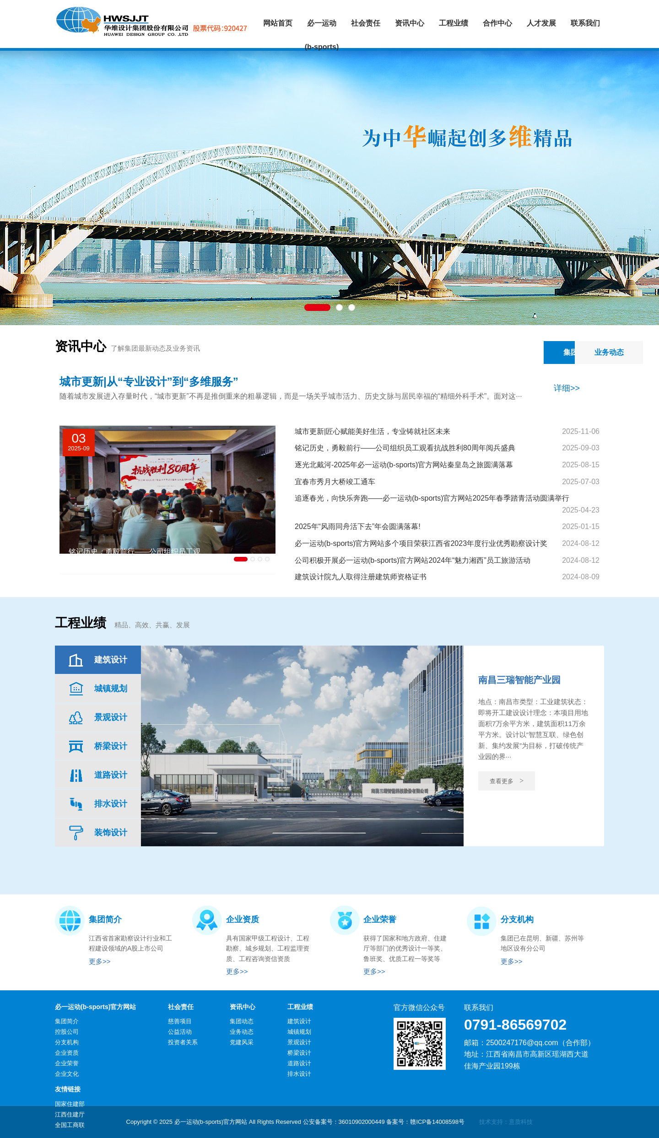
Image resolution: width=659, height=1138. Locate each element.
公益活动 (180, 1031)
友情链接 (68, 1089)
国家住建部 (70, 1104)
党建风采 (242, 1042)
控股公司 (67, 1031)
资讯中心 (242, 1006)
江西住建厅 (70, 1114)
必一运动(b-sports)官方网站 (95, 1006)
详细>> (567, 388)
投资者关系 (183, 1042)
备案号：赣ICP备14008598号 (425, 1121)
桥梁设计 (299, 1052)
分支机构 (67, 1042)
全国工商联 (70, 1125)
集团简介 (67, 1021)
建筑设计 (299, 1021)
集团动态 (499, 352)
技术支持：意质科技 (506, 1121)
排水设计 (299, 1073)
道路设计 (299, 1063)
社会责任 (181, 1006)
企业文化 (67, 1073)
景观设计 (299, 1042)
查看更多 (507, 781)
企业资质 (67, 1052)
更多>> (100, 961)
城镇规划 (299, 1031)
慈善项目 (180, 1021)
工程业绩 (300, 1006)
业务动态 (569, 352)
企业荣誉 (67, 1063)
